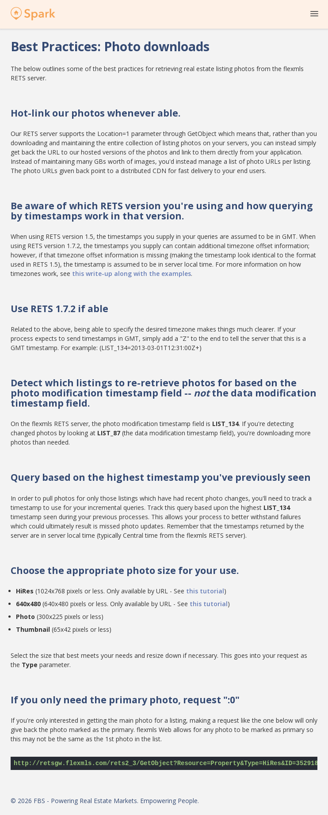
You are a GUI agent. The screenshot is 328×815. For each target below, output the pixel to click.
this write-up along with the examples (131, 273)
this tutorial (205, 591)
